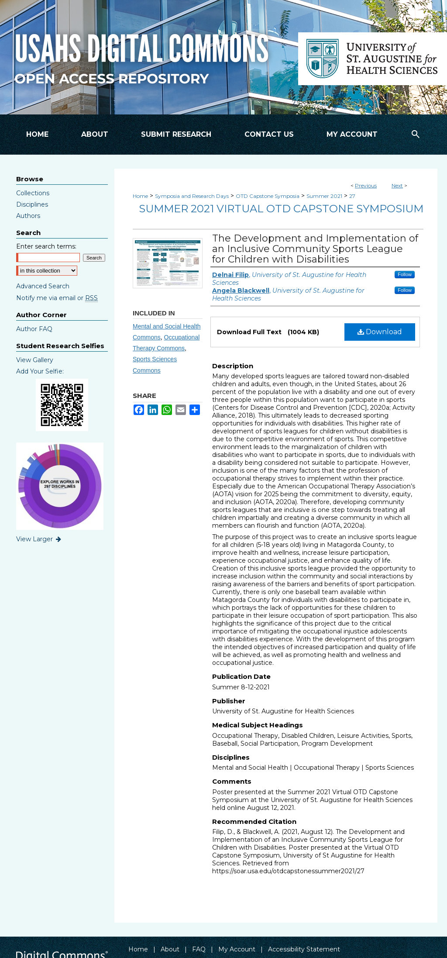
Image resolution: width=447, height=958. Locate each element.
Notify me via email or (57, 298)
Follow (405, 274)
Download (380, 332)
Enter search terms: (46, 246)
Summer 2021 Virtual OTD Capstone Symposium (281, 208)
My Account (236, 949)
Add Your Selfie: (40, 371)
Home (140, 196)
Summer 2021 (324, 196)
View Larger (39, 539)
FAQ (199, 949)
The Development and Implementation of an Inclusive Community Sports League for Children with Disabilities (315, 248)
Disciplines (32, 204)
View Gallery (34, 360)
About (170, 949)
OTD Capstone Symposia (267, 196)
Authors (28, 216)
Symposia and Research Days (192, 196)
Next (397, 185)
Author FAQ (34, 329)
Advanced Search (42, 286)
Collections (32, 193)
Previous (366, 185)
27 (352, 196)
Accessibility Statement (304, 949)
